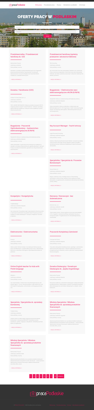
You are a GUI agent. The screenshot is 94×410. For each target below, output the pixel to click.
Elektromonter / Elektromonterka (24, 232)
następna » (61, 376)
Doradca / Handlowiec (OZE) (22, 90)
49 (55, 376)
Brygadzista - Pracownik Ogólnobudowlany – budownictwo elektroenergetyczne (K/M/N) (24, 128)
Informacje (82, 5)
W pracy (59, 5)
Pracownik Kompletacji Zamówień (64, 232)
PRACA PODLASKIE (19, 405)
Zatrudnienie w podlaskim (70, 5)
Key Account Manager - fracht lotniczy (65, 126)
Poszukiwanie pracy (49, 5)
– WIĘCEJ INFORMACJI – (16, 79)
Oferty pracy (38, 5)
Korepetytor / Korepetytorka (22, 196)
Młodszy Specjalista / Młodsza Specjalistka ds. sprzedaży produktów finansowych (65, 304)
